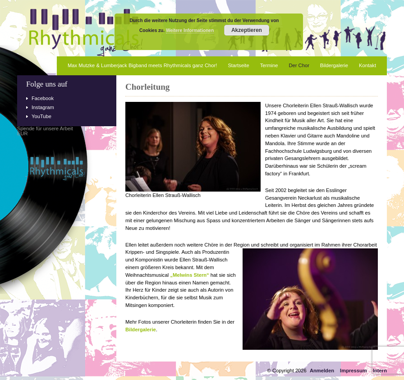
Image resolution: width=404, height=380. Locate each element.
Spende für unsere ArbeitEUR (45, 131)
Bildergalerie (334, 65)
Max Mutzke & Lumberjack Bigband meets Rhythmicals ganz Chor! (142, 65)
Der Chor (299, 65)
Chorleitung (147, 87)
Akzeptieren (246, 30)
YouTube (41, 116)
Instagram (43, 107)
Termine (269, 65)
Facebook (43, 98)
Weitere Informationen (190, 30)
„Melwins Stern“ (189, 275)
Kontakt (367, 65)
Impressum (353, 370)
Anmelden (322, 370)
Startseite (238, 65)
